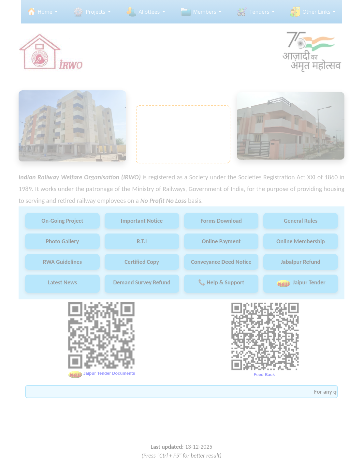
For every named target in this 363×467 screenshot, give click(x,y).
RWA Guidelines (62, 261)
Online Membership (300, 241)
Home (44, 11)
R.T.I (142, 241)
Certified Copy (141, 261)
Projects (95, 11)
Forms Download (221, 220)
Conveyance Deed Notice (221, 261)
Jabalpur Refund (300, 261)
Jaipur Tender (300, 283)
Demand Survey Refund (141, 282)
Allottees (149, 11)
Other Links (316, 11)
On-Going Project (62, 220)
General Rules (300, 220)
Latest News (62, 282)
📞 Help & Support (221, 282)
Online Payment (221, 241)
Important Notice (142, 220)
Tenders (259, 11)
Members (204, 11)
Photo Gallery (62, 241)
